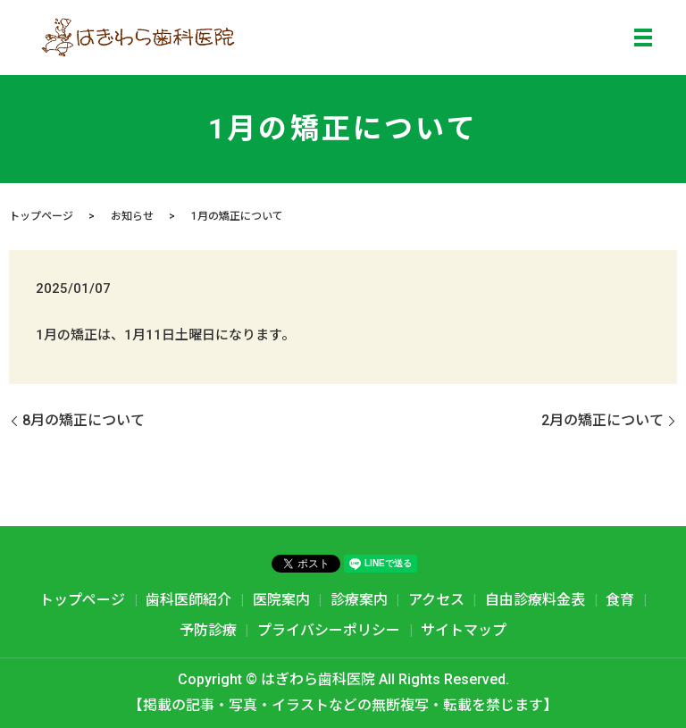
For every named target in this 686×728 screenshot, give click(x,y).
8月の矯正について (83, 420)
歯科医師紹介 (188, 599)
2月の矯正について (602, 420)
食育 (620, 599)
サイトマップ (463, 630)
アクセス (436, 599)
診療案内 (359, 599)
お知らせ (132, 216)
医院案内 (281, 599)
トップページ (41, 216)
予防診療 (208, 630)
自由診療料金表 (535, 599)
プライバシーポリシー (328, 630)
